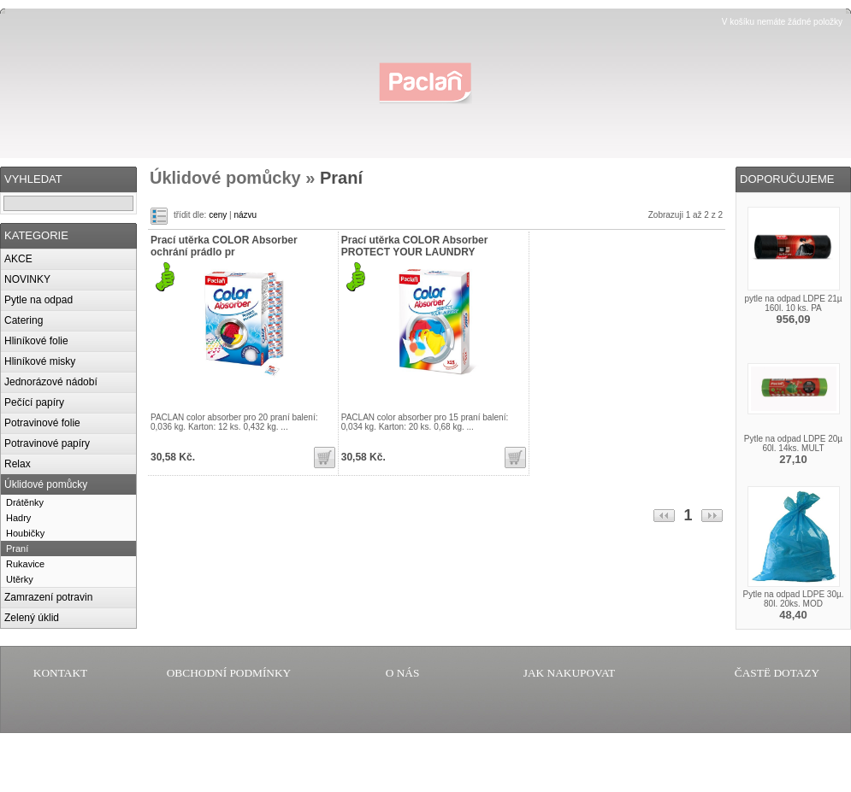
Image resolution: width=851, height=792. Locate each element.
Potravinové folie (42, 423)
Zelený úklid (31, 618)
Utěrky (19, 579)
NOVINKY (27, 279)
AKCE (18, 259)
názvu (245, 215)
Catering (23, 320)
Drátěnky (25, 502)
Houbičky (25, 533)
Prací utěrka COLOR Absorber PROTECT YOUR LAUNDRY (414, 246)
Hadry (18, 518)
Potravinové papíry (47, 443)
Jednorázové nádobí (51, 382)
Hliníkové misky (39, 361)
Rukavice (25, 564)
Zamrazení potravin (48, 597)
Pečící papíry (34, 402)
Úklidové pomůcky (45, 484)
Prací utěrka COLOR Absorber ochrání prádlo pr (224, 246)
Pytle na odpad (38, 300)
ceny (218, 215)
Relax (17, 464)
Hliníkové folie (36, 341)
